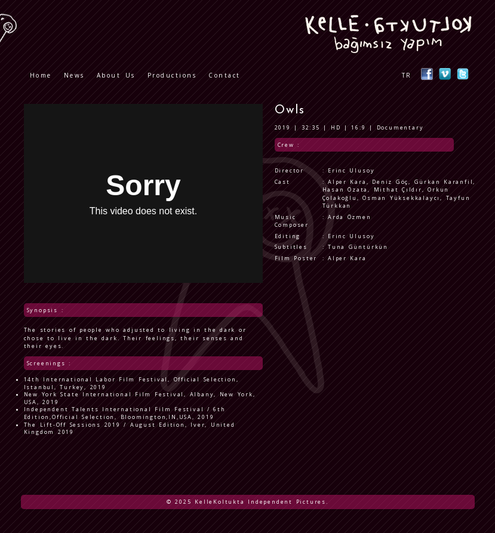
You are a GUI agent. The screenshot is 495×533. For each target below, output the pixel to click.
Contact (224, 75)
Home (41, 75)
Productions (172, 75)
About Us (116, 75)
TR (407, 75)
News (74, 75)
